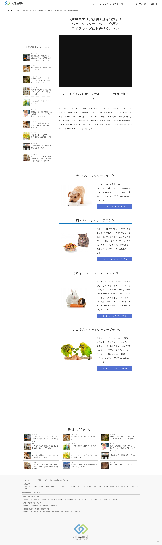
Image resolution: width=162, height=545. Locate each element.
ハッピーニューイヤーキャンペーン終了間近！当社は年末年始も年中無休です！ (41, 158)
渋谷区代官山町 (27, 511)
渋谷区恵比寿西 (65, 511)
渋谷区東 (77, 499)
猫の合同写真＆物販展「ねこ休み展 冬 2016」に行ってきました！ (41, 92)
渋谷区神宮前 (27, 505)
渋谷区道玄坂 (45, 499)
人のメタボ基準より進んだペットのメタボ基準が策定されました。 (41, 125)
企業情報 (155, 4)
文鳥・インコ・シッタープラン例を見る (114, 368)
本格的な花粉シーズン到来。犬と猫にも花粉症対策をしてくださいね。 (41, 80)
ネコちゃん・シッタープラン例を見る (114, 259)
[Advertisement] (37, 28)
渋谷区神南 (54, 499)
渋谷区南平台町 (113, 499)
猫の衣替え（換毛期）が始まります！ (41, 68)
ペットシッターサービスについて (111, 4)
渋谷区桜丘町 (103, 499)
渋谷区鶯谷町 (46, 511)
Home (10, 10)
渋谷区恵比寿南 (75, 511)
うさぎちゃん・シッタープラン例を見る (114, 316)
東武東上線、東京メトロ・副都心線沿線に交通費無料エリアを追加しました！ (41, 58)
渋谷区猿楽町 (55, 511)
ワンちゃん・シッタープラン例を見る (114, 206)
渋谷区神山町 (62, 499)
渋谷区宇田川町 (35, 499)
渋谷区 (73, 486)
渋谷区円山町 (85, 499)
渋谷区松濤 (70, 499)
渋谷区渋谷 (26, 499)
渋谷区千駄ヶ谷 (36, 505)
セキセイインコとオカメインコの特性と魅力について (41, 136)
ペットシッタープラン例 (137, 4)
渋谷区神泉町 (94, 499)
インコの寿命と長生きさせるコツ (41, 102)
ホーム (92, 4)
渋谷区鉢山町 (37, 511)
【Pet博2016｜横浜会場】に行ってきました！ (41, 146)
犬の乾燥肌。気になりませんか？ (122, 464)
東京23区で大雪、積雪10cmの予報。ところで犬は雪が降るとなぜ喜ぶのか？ (41, 114)
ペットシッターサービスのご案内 (25, 10)
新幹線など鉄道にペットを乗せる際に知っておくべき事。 (84, 465)
